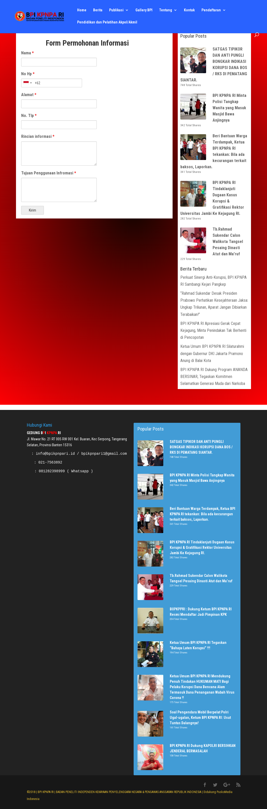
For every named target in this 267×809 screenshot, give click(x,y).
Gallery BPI (143, 10)
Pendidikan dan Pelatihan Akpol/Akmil (107, 22)
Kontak (189, 10)
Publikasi (116, 10)
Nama (27, 52)
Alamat (28, 94)
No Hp (28, 73)
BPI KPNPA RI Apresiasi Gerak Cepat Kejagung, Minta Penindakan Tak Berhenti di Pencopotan (213, 330)
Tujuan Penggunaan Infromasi (48, 173)
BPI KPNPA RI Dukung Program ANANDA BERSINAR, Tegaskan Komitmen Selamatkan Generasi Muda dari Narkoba (214, 376)
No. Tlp (29, 115)
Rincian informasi (37, 136)
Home (81, 10)
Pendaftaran (211, 10)
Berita (97, 10)
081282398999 (52, 471)
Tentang (165, 10)
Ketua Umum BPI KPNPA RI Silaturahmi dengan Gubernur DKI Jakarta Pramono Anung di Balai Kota (212, 353)
